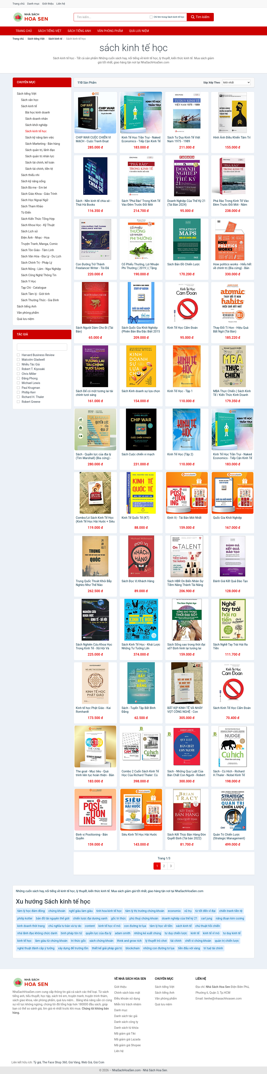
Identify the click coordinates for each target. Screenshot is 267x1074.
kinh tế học (24, 940)
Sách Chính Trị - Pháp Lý (36, 262)
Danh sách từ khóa (126, 1027)
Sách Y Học (28, 281)
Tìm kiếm (200, 17)
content (90, 926)
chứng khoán (56, 911)
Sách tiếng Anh (27, 306)
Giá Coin (98, 1062)
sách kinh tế (184, 926)
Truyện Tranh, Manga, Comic (39, 244)
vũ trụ (187, 911)
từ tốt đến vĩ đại (205, 911)
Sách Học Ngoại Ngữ (34, 200)
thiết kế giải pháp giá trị (107, 948)
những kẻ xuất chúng (147, 933)
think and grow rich (129, 940)
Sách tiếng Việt (36, 38)
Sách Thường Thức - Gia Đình (40, 300)
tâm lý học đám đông (31, 911)
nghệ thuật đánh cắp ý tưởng (35, 948)
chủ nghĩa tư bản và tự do (64, 926)
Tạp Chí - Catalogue (33, 287)
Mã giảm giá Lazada (127, 1039)
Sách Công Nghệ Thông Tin (38, 275)
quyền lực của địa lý (98, 933)
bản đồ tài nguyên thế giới (52, 918)
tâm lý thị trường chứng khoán (144, 911)
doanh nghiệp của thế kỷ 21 (179, 918)
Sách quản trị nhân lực (39, 156)
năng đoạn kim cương (230, 918)
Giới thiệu (47, 3)
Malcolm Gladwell (31, 359)
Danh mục (33, 3)
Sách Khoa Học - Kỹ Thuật (37, 225)
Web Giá (86, 1062)
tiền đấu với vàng (189, 948)
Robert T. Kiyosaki (31, 369)
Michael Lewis (28, 383)
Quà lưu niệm (139, 31)
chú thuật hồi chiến (207, 926)
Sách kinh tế (55, 38)
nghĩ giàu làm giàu (81, 911)
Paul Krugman (28, 387)
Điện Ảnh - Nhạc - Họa (35, 237)
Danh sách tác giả (125, 1016)
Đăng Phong (27, 378)
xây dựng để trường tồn (73, 948)
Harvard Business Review (35, 355)
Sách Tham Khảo (32, 206)
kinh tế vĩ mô (211, 933)
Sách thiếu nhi (30, 175)
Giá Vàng (74, 1062)
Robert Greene (28, 401)
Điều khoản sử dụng (127, 998)
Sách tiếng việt (49, 31)
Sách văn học (29, 100)
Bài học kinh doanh (37, 112)
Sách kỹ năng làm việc (39, 137)
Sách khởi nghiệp (36, 125)
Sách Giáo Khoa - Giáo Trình (39, 193)
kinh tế (195, 933)
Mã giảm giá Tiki (125, 1033)
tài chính (175, 940)
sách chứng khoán (101, 940)
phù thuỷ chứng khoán (144, 918)
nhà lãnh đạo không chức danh (37, 933)
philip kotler (24, 918)
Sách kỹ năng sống (33, 181)
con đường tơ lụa (135, 926)
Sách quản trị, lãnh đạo (40, 150)
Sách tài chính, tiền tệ (39, 168)
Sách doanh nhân (36, 118)
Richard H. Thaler (30, 397)
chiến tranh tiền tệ (230, 911)
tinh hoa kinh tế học (109, 911)
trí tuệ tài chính (213, 948)
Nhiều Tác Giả (28, 364)
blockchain (133, 948)
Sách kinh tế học (36, 131)
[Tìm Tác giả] (42, 347)
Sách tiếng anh (79, 31)
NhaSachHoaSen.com (126, 1070)
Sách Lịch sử (29, 231)
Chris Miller (26, 373)
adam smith (122, 933)
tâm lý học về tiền (161, 926)
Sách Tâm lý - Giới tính (35, 294)
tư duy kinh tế (232, 933)
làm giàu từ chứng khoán (51, 940)
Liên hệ (60, 3)
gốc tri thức (118, 918)
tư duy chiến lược (176, 933)
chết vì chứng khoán (198, 940)
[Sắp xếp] (236, 82)
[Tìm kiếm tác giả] (112, 17)
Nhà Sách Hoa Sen (155, 1070)
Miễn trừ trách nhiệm (127, 1004)
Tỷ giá (37, 1062)
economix (174, 911)
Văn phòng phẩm (110, 31)
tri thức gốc (78, 940)
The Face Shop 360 (54, 1062)
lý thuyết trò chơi (156, 940)
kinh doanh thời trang (31, 926)
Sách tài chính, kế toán (39, 162)
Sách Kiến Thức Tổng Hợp (38, 218)
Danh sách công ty (126, 1022)
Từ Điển (26, 212)
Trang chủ (18, 3)
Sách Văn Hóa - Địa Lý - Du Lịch (41, 256)
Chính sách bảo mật (127, 992)
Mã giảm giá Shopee (127, 1045)
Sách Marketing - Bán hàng (42, 143)
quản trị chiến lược (227, 940)
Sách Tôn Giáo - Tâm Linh (37, 250)
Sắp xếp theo (211, 82)
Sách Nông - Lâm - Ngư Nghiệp (41, 269)
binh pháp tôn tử (71, 933)
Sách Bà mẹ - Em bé (34, 187)
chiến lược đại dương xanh (90, 918)
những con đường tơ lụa (158, 948)
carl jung (206, 918)
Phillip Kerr (26, 392)
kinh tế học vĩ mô (109, 926)
